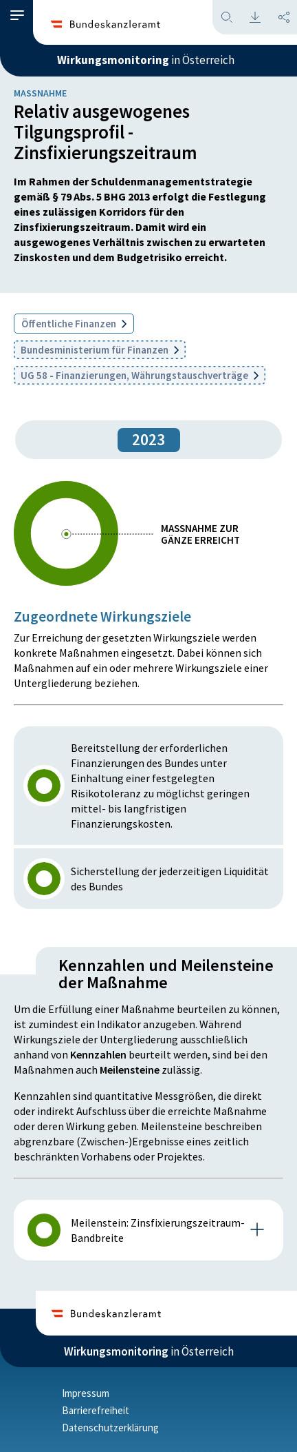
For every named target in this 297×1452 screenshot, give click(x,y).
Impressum (85, 1393)
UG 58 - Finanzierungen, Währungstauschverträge (139, 375)
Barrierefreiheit (95, 1410)
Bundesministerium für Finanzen (100, 349)
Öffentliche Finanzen (73, 323)
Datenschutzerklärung (110, 1427)
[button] (17, 15)
